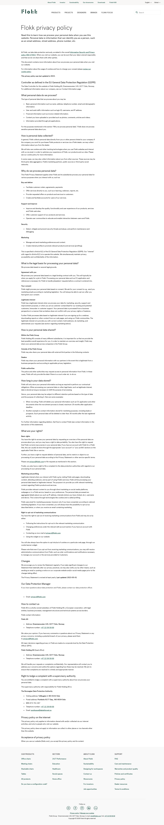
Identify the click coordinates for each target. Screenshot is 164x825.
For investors (88, 784)
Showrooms (88, 779)
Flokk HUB (112, 2)
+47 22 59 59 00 (47, 627)
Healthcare (56, 769)
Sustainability (74, 2)
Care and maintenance (123, 764)
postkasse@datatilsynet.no (41, 710)
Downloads (101, 2)
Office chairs (26, 759)
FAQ (116, 759)
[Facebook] (75, 808)
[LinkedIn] (88, 808)
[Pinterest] (82, 808)
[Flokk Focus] (95, 808)
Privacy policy (120, 779)
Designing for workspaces (93, 769)
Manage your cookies (87, 813)
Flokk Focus (107, 12)
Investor (62, 2)
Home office (56, 779)
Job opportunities (90, 789)
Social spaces (57, 774)
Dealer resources (121, 784)
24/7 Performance (59, 759)
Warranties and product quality (126, 769)
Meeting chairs (26, 764)
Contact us (87, 774)
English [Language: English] (148, 2)
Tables (23, 774)
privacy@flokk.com (38, 597)
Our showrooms (88, 2)
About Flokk (52, 2)
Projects (69, 12)
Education (56, 764)
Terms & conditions (122, 789)
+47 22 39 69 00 (47, 707)
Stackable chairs (27, 769)
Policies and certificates (124, 774)
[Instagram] (68, 808)
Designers (81, 12)
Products (55, 12)
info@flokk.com (95, 816)
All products (25, 779)
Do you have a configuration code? (34, 784)
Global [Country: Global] (157, 2)
